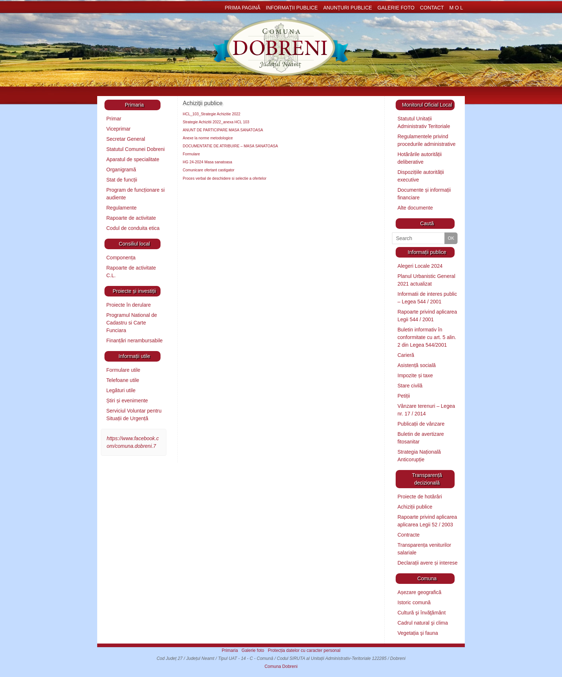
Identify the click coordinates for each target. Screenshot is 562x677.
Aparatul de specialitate (132, 159)
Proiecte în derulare (128, 305)
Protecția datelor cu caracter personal (304, 650)
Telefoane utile (122, 380)
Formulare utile (123, 370)
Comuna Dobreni (281, 666)
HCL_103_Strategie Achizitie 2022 (211, 114)
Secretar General (125, 139)
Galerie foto (396, 8)
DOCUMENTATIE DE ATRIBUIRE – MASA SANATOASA (230, 146)
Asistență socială (416, 365)
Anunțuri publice (347, 8)
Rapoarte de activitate (131, 218)
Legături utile (120, 390)
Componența (120, 257)
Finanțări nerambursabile (134, 340)
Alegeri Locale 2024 (420, 266)
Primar (113, 119)
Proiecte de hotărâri (419, 496)
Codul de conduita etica (132, 228)
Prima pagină (242, 8)
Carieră (405, 355)
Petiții (403, 396)
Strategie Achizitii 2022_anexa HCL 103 (216, 122)
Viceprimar (118, 129)
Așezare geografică (419, 592)
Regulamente (121, 208)
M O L (456, 8)
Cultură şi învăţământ (421, 613)
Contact (432, 8)
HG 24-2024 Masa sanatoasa (207, 162)
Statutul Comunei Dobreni (135, 149)
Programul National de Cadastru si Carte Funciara (131, 322)
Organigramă (121, 169)
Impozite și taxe (415, 375)
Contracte (408, 535)
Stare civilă (409, 386)
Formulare (191, 154)
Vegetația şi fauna (417, 633)
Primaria (230, 650)
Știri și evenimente (127, 400)
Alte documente (415, 208)
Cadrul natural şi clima (422, 623)
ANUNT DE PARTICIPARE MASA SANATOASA (223, 130)
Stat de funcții (121, 180)
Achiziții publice (414, 507)
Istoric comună (414, 602)
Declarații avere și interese (427, 563)
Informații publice (292, 8)
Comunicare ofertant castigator (208, 170)
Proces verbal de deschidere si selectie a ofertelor (224, 178)
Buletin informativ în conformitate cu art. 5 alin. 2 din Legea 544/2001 (426, 337)
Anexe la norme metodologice (208, 138)
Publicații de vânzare (420, 424)
